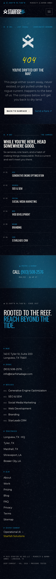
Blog (6, 495)
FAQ (6, 501)
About (7, 477)
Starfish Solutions (14, 536)
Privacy (8, 507)
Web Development (19, 408)
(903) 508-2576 (32, 272)
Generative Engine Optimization (27, 390)
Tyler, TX (9, 443)
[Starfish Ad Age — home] (14, 11)
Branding (13, 414)
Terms (7, 513)
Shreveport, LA (12, 455)
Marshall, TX (11, 449)
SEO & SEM (15, 396)
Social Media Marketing (22, 402)
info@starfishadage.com (18, 374)
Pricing (8, 489)
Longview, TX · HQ (14, 437)
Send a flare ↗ (43, 111)
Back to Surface (18, 111)
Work (7, 483)
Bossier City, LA (12, 461)
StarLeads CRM (17, 420)
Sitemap (8, 519)
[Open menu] (49, 11)
